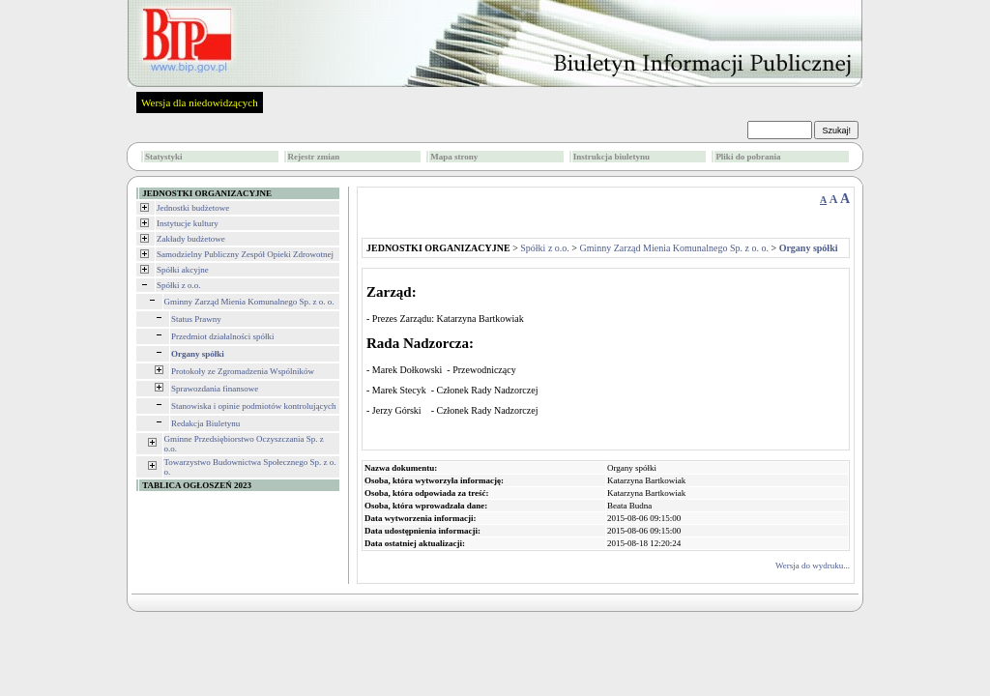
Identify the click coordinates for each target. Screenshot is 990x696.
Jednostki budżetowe (193, 208)
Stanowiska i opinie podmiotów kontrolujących (253, 406)
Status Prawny (196, 319)
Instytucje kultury (187, 223)
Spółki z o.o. (179, 285)
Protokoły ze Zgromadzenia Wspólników (242, 371)
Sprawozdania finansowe (214, 388)
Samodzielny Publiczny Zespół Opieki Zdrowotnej (245, 254)
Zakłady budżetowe (191, 239)
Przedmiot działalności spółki (222, 336)
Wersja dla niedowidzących (199, 102)
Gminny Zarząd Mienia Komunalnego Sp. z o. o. (249, 301)
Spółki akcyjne (183, 270)
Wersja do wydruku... (812, 565)
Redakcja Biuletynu (205, 423)
